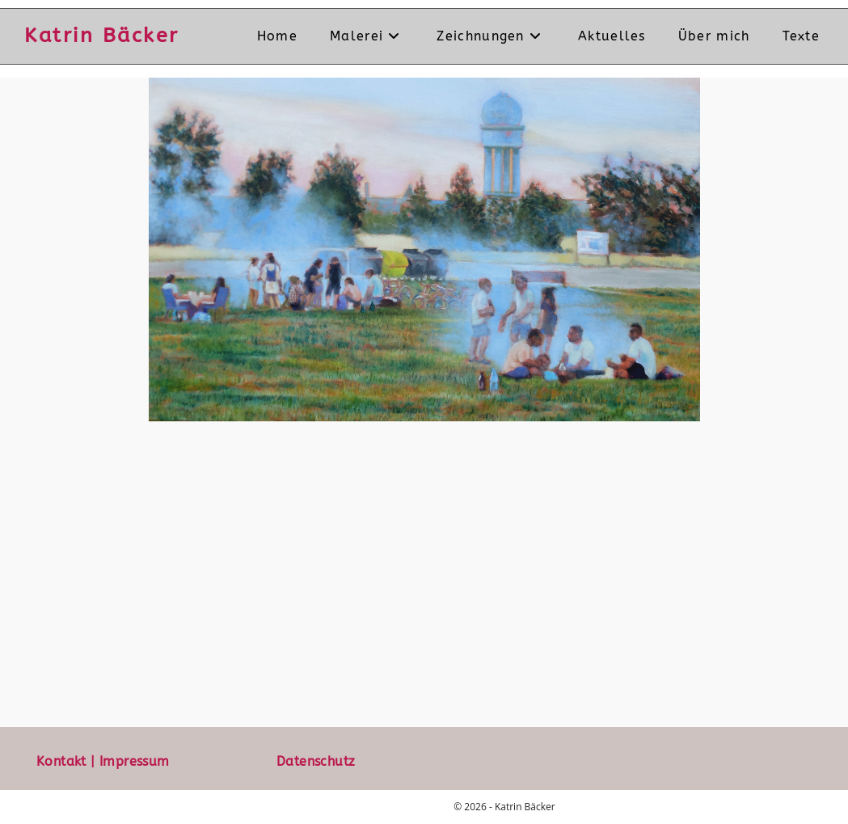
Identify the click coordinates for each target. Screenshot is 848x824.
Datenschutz (315, 761)
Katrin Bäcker (101, 35)
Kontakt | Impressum (103, 761)
